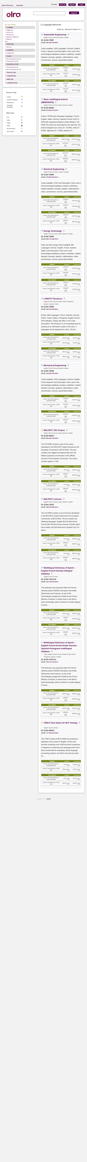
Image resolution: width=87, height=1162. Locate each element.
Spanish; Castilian (11, 37)
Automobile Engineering (55, 34)
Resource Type (11, 72)
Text (7, 47)
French (8, 32)
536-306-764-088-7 (52, 42)
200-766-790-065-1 (52, 309)
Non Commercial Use (12, 59)
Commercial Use (11, 61)
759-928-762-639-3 (52, 373)
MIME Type (10, 79)
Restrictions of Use (12, 64)
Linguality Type (11, 76)
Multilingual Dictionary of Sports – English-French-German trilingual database (58, 571)
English (8, 30)
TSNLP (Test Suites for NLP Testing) (60, 723)
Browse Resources (7, 5)
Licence (9, 56)
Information (19, 5)
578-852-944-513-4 (52, 177)
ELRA (49, 799)
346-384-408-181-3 (52, 507)
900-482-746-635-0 (52, 438)
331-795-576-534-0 (52, 582)
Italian (8, 39)
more (6, 41)
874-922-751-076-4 (52, 110)
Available (8, 53)
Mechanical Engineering (55, 365)
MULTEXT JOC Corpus (54, 430)
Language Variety (12, 83)
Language (10, 27)
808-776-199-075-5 (52, 239)
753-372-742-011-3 (52, 662)
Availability (10, 50)
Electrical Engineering (54, 169)
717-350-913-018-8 (52, 733)
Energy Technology (53, 231)
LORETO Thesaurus (53, 299)
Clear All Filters (11, 24)
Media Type (10, 44)
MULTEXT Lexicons (53, 499)
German (8, 34)
